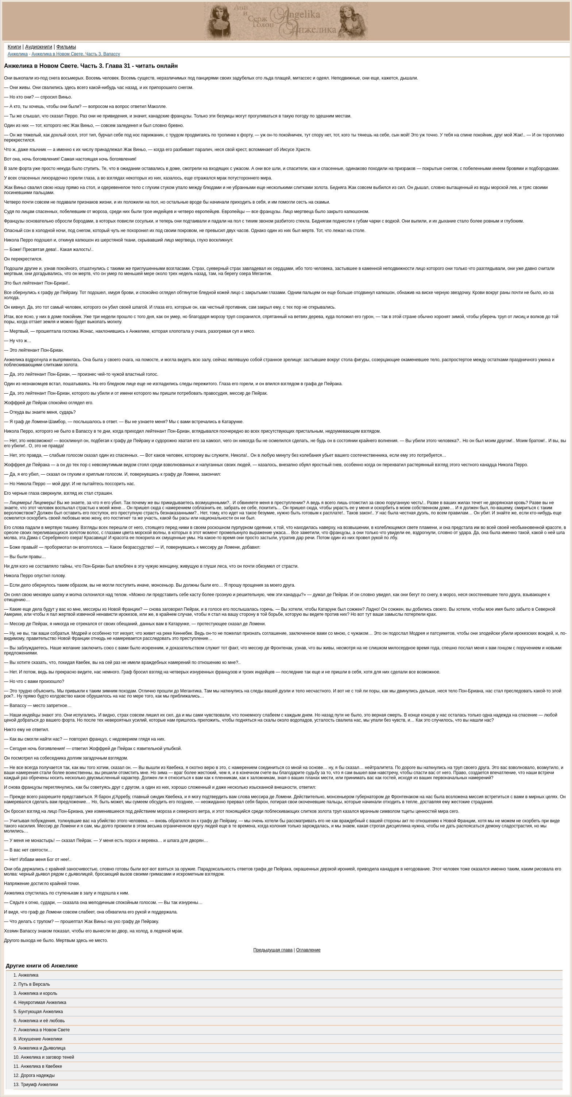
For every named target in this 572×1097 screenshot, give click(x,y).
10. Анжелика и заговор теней (43, 1057)
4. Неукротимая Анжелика (39, 1002)
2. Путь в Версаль (31, 984)
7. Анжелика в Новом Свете (41, 1029)
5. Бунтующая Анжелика (38, 1011)
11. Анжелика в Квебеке (37, 1066)
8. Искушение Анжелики (37, 1039)
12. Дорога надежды (34, 1075)
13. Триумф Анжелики (35, 1084)
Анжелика (18, 54)
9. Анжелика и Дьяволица (39, 1048)
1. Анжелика (25, 975)
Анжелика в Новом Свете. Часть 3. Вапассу (76, 54)
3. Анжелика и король (35, 993)
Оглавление (308, 950)
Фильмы (66, 47)
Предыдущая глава (272, 950)
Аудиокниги (38, 47)
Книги (14, 47)
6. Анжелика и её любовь (39, 1020)
